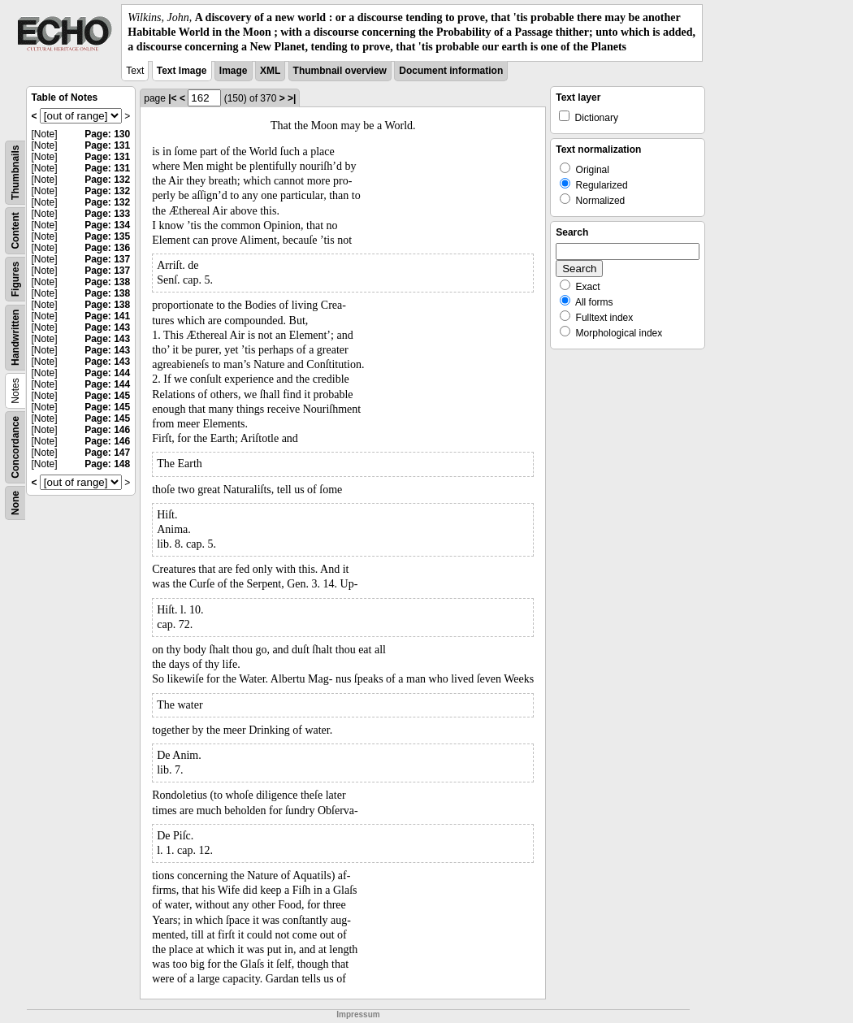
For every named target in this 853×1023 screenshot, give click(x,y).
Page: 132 (107, 179)
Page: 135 (107, 236)
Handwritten (15, 337)
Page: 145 (107, 395)
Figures (15, 278)
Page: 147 (107, 452)
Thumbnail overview (340, 70)
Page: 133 (107, 213)
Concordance (15, 447)
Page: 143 (107, 327)
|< (172, 98)
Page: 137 (107, 259)
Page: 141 (107, 316)
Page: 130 (107, 134)
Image (233, 70)
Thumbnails (15, 172)
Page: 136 (107, 248)
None (15, 503)
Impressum (357, 1014)
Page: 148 (107, 464)
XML (270, 70)
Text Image (182, 70)
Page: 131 (107, 145)
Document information (451, 70)
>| (292, 98)
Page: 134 (107, 225)
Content (15, 230)
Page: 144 (107, 373)
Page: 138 (107, 282)
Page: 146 (107, 430)
